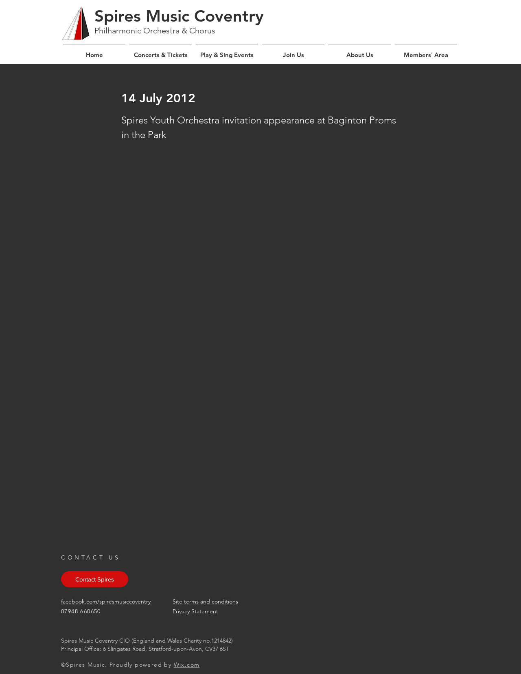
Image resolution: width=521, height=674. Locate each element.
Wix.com (187, 664)
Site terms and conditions (205, 601)
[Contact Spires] (94, 579)
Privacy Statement (195, 611)
